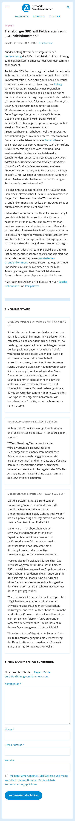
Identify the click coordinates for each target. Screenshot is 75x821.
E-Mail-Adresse (14, 745)
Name (9, 729)
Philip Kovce (32, 286)
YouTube (54, 16)
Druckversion (46, 42)
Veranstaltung (13, 56)
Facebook (39, 16)
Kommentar (13, 683)
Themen (9, 25)
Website (9, 760)
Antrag (58, 84)
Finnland (49, 140)
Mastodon (21, 16)
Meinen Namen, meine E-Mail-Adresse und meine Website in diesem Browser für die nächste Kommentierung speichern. (36, 780)
